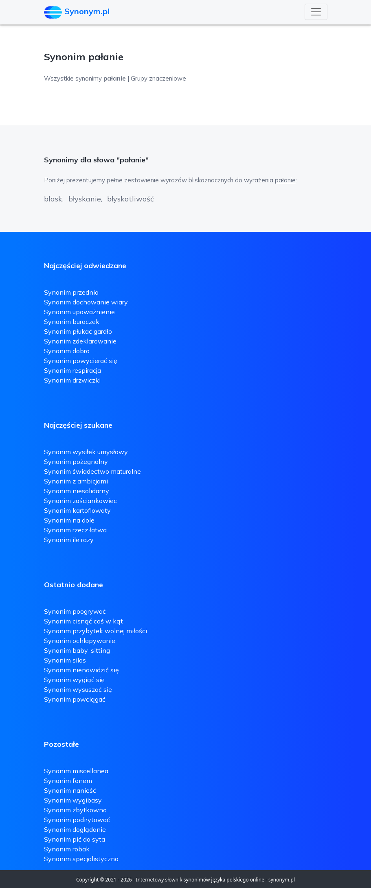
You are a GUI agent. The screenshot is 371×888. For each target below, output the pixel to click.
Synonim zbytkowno (75, 810)
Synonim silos (65, 660)
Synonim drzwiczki (72, 380)
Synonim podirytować (77, 820)
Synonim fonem (68, 780)
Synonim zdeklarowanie (80, 341)
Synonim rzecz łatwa (75, 530)
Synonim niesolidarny (76, 491)
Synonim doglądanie (75, 829)
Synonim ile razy (69, 540)
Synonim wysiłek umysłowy (86, 452)
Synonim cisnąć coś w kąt (83, 621)
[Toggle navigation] (316, 12)
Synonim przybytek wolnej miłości (95, 631)
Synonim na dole (69, 520)
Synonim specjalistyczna (81, 859)
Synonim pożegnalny (76, 461)
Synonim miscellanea (76, 771)
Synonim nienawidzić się (81, 670)
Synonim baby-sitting (77, 650)
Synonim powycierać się (80, 361)
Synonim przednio (71, 292)
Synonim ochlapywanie (79, 640)
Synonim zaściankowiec (80, 500)
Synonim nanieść (70, 790)
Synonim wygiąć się (74, 680)
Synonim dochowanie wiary (86, 302)
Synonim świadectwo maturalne (92, 471)
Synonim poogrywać (75, 611)
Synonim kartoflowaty (77, 510)
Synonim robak (67, 849)
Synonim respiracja (72, 370)
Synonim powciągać (74, 699)
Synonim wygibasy (73, 800)
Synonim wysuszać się (78, 689)
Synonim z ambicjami (76, 481)
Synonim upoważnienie (79, 312)
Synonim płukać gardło (78, 331)
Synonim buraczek (71, 321)
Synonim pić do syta (74, 839)
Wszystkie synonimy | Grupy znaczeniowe (115, 78)
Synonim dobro (67, 351)
